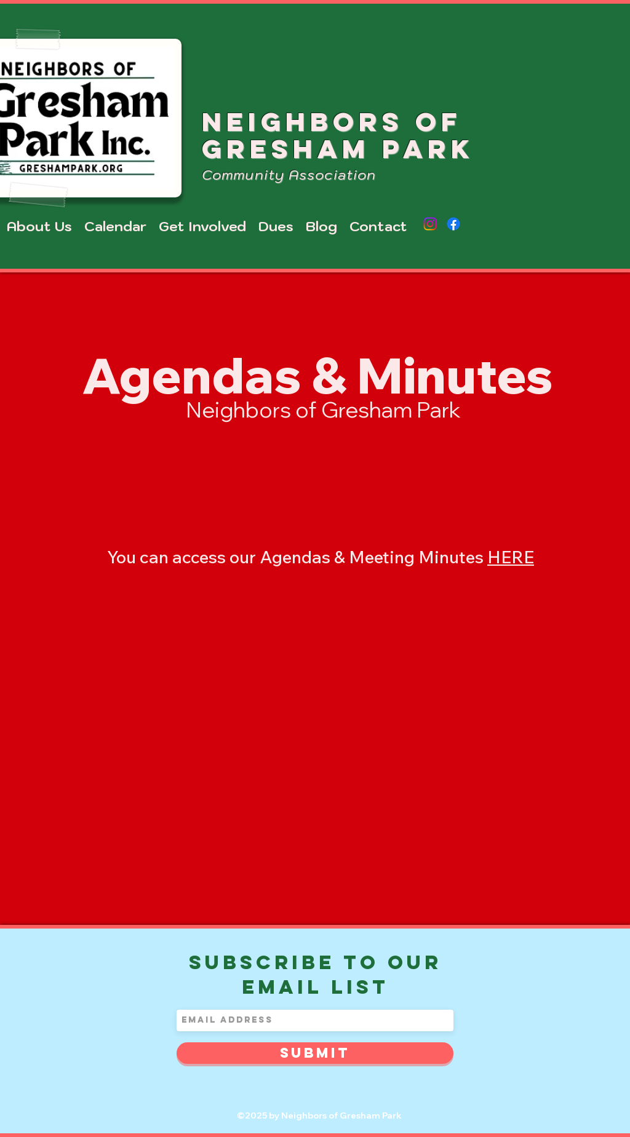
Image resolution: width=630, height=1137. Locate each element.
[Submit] (315, 1053)
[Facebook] (453, 223)
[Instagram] (430, 223)
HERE (510, 557)
